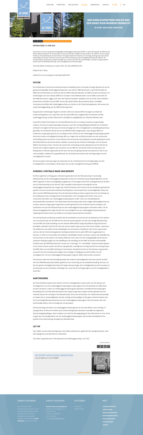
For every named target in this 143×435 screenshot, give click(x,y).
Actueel (40, 41)
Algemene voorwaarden (110, 412)
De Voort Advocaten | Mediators (54, 355)
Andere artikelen (84, 372)
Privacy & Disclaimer (109, 418)
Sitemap (105, 424)
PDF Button (108, 346)
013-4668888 (54, 358)
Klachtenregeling (108, 421)
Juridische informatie (109, 406)
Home (35, 41)
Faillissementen (107, 409)
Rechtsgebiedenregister (110, 415)
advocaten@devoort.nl (42, 358)
